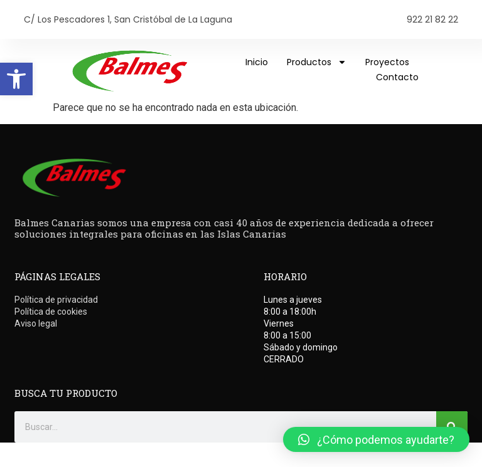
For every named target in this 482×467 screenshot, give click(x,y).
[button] (16, 79)
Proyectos (387, 62)
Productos (316, 62)
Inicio (256, 62)
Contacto (397, 77)
